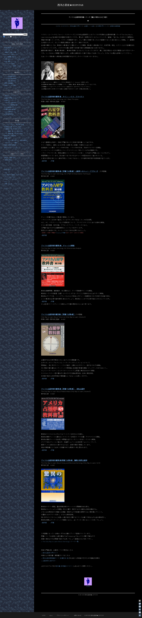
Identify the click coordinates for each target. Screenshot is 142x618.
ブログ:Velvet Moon (9, 177)
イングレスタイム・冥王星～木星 (14, 124)
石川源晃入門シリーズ (102, 26)
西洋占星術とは (8, 48)
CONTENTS (65, 26)
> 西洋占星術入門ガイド (49, 553)
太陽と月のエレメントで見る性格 (14, 59)
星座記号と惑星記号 (10, 136)
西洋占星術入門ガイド (76, 26)
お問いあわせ (77, 615)
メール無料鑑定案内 (10, 76)
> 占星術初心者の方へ (48, 561)
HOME (58, 26)
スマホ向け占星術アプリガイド (13, 102)
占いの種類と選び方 (10, 57)
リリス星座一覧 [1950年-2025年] (13, 131)
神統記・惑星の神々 (10, 157)
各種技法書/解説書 (9, 109)
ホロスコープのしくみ (10, 54)
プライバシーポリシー (10, 179)
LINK (5, 172)
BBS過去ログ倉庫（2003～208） (14, 175)
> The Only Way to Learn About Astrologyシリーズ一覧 (60, 541)
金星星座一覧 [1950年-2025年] (13, 127)
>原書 (52, 161)
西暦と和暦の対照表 (10, 145)
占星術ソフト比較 (89, 26)
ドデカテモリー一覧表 (10, 143)
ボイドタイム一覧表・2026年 (12, 66)
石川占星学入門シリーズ (11, 107)
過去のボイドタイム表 (10, 147)
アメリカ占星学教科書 (10, 105)
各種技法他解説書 (115, 26)
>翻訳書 (44, 161)
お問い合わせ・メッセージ (12, 184)
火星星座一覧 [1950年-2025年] (13, 129)
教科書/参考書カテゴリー (64, 566)
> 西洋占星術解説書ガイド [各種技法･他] (55, 558)
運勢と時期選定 (8, 83)
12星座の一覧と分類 (10, 52)
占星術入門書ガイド (10, 98)
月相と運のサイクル (10, 61)
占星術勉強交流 (8, 114)
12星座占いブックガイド (11, 96)
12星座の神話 (8, 160)
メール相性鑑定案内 (10, 81)
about (5, 181)
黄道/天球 (7, 138)
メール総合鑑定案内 (10, 78)
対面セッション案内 (10, 85)
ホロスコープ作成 (9, 64)
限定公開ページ (8, 169)
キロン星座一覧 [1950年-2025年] (13, 133)
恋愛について (8, 50)
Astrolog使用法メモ (10, 112)
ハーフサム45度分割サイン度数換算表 (15, 140)
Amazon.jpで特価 (60, 233)
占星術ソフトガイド (10, 100)
